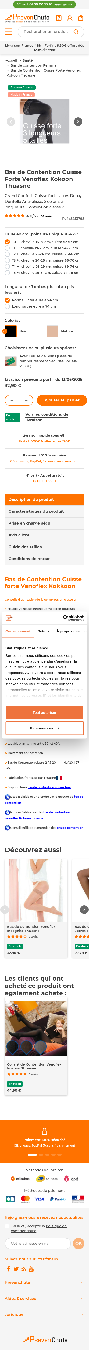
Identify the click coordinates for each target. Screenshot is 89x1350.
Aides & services (20, 1298)
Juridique (14, 1314)
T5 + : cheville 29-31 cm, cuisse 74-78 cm (46, 273)
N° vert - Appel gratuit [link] (44, 475)
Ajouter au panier (62, 400)
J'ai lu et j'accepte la (39, 1228)
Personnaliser (44, 728)
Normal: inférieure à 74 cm (35, 300)
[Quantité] (19, 400)
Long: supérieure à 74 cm (34, 306)
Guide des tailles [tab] (25, 547)
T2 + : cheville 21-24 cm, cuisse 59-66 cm (46, 254)
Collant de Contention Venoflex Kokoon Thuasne (34, 1066)
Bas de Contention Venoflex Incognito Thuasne (31, 929)
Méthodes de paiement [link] (44, 1191)
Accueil (11, 60)
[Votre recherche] (51, 31)
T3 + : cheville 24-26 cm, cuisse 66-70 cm (46, 260)
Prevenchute (17, 1282)
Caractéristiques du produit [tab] (36, 511)
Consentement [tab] (17, 631)
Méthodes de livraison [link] (45, 1170)
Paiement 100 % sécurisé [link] (44, 455)
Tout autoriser (44, 712)
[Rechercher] (76, 31)
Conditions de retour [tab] (29, 559)
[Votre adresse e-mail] (38, 1243)
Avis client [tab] (19, 535)
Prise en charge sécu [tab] (29, 523)
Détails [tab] (43, 631)
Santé (28, 60)
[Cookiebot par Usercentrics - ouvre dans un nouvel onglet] (63, 618)
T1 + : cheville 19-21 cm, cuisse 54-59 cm (45, 248)
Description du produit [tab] (31, 499)
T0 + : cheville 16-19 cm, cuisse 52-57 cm (45, 242)
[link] (69, 18)
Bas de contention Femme (33, 65)
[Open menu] (8, 31)
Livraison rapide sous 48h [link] (44, 435)
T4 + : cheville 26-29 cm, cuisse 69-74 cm (46, 266)
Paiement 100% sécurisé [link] (44, 1140)
